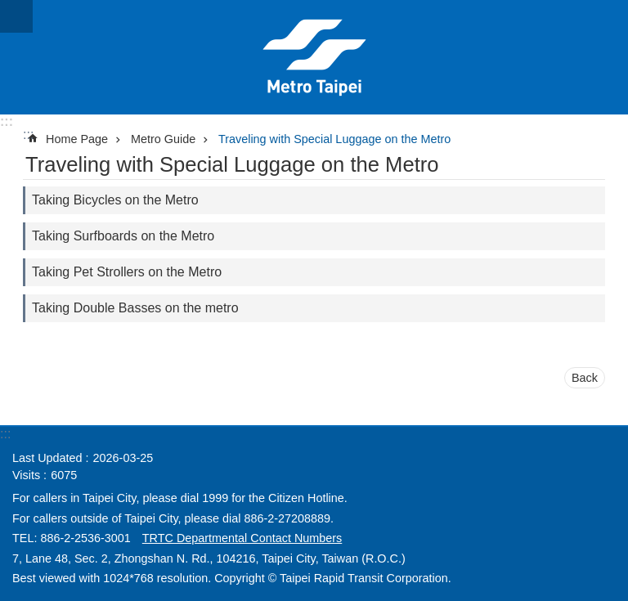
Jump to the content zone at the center (8, 8)
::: (6, 121)
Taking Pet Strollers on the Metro (127, 272)
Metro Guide (163, 139)
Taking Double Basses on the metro (135, 308)
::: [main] (28, 134)
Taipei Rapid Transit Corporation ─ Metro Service (314, 57)
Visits (26, 475)
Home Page (77, 139)
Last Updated (47, 457)
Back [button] (585, 377)
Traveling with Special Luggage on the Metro (334, 139)
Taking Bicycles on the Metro (115, 200)
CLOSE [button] (16, 16)
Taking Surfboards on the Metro (123, 236)
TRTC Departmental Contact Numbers (242, 538)
